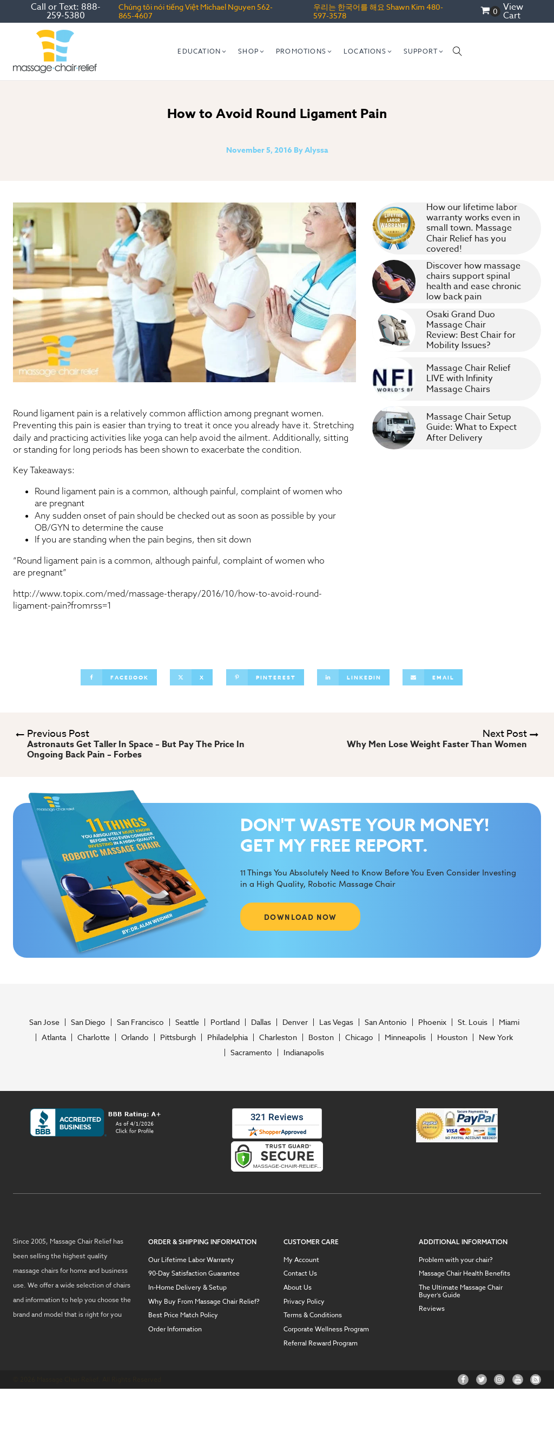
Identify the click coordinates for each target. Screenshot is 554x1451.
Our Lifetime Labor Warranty (191, 1260)
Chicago (359, 1037)
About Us (297, 1287)
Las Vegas (336, 1022)
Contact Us (300, 1273)
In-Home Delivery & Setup (187, 1287)
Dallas (261, 1022)
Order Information (175, 1329)
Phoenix (432, 1022)
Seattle (187, 1022)
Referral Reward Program (320, 1343)
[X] (191, 677)
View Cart (513, 11)
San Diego (88, 1022)
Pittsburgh (178, 1037)
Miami (509, 1022)
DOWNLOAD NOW (300, 916)
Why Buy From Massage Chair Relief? (204, 1301)
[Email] (433, 677)
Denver (295, 1022)
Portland (225, 1022)
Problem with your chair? (456, 1260)
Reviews (432, 1308)
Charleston (278, 1037)
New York (496, 1037)
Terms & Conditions (312, 1315)
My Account (301, 1260)
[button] (202, 51)
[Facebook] (119, 677)
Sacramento (251, 1052)
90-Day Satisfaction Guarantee (194, 1273)
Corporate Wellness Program (326, 1329)
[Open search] (458, 51)
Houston (452, 1037)
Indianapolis (303, 1052)
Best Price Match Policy (183, 1315)
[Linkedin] (353, 677)
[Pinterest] (265, 677)
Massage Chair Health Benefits (464, 1273)
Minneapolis (405, 1037)
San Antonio (386, 1022)
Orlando (135, 1037)
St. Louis (472, 1022)
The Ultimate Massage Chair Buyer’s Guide (461, 1291)
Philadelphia (227, 1037)
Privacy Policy (304, 1301)
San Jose (44, 1022)
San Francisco (140, 1022)
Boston (321, 1037)
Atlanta (54, 1037)
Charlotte (93, 1037)
